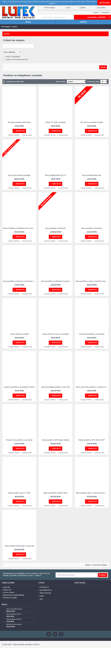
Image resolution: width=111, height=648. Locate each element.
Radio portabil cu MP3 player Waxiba (55, 440)
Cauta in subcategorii (13, 56)
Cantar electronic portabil (19, 334)
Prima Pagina (5, 27)
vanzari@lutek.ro (45, 590)
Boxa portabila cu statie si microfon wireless (92, 281)
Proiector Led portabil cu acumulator (19, 440)
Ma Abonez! (102, 575)
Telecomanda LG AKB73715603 (14, 619)
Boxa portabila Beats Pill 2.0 (55, 175)
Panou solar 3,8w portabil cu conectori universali (92, 387)
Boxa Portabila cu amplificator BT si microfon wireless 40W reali (19, 228)
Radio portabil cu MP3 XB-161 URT (92, 440)
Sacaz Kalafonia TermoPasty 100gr (14, 614)
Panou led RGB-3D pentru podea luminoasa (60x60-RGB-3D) (14, 609)
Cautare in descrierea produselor (17, 59)
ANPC (41, 596)
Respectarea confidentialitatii (13, 595)
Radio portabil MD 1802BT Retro (55, 493)
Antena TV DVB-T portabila (55, 122)
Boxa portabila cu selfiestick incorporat (55, 281)
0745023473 (43, 587)
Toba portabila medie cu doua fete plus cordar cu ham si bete (92, 493)
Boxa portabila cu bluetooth (55, 228)
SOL (40, 599)
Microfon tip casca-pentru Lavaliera (14, 624)
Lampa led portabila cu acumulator (91, 334)
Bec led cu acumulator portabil (91, 122)
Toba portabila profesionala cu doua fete (19, 546)
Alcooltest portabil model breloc (19, 122)
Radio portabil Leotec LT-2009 (19, 493)
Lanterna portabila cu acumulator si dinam (19, 387)
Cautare (14, 27)
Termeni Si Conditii (9, 598)
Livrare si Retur (8, 592)
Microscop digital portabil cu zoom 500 (55, 387)
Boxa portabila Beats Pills (91, 175)
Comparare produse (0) (14, 81)
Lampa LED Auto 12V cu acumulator (55, 334)
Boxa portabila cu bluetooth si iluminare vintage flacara (19, 281)
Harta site (6, 587)
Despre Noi (6, 590)
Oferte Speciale (44, 593)
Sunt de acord (104, 2)
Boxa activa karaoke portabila (19, 175)
